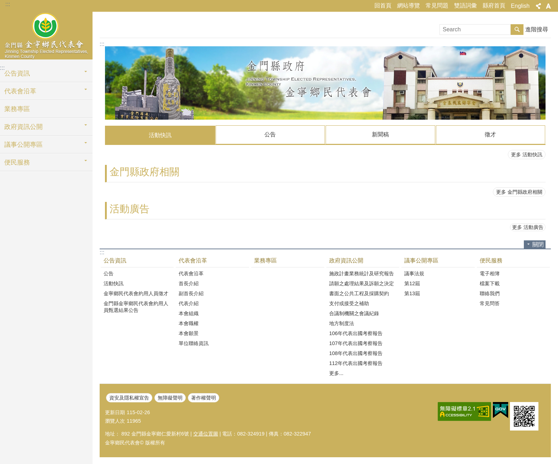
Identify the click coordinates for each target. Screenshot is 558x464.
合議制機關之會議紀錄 (354, 313)
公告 (270, 134)
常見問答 (490, 303)
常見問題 (437, 5)
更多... (336, 373)
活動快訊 (160, 135)
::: (7, 4)
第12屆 (412, 283)
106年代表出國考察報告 (356, 333)
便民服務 (17, 162)
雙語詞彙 (465, 5)
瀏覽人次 (115, 420)
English (520, 6)
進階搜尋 (536, 29)
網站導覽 (408, 5)
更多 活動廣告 (527, 227)
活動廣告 (129, 208)
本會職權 (189, 323)
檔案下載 (490, 283)
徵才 (490, 134)
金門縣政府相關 (144, 171)
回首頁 (382, 5)
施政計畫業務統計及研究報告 (361, 273)
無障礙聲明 (170, 397)
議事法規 (414, 273)
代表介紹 (189, 303)
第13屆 (412, 293)
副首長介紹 (191, 293)
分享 (538, 6)
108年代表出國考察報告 (356, 353)
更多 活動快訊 (526, 154)
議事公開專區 (23, 144)
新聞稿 (380, 134)
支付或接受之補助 (349, 303)
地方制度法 (341, 323)
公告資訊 (17, 73)
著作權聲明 (203, 397)
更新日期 (115, 412)
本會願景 (189, 333)
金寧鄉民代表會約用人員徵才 (136, 293)
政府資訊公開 (23, 126)
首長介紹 (189, 283)
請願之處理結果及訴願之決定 (361, 283)
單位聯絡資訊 (194, 343)
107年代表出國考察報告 (356, 343)
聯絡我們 (490, 293)
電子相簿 (490, 273)
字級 (548, 6)
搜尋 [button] (517, 29)
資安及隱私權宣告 (129, 397)
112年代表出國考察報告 (356, 363)
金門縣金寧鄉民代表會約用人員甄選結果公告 (136, 306)
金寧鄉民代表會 (46, 34)
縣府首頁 (494, 5)
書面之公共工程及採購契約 (359, 293)
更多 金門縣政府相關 (519, 191)
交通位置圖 (205, 433)
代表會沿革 (20, 91)
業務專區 (17, 109)
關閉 (538, 244)
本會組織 (189, 313)
